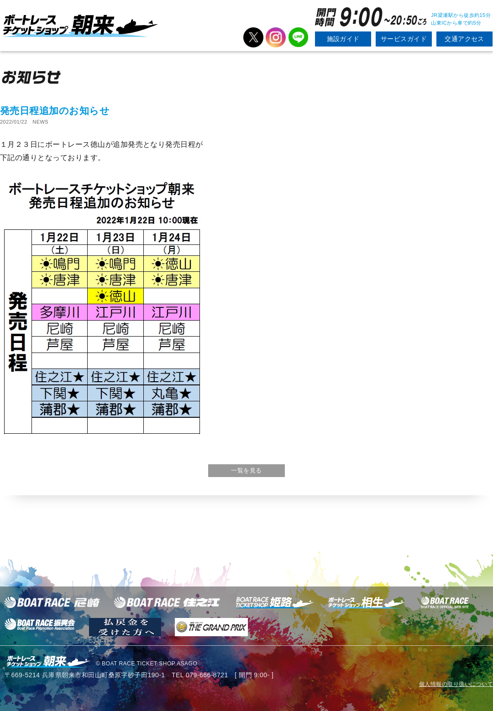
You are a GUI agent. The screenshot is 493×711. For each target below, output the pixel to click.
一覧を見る (246, 470)
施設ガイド (343, 38)
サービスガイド (404, 38)
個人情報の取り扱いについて (456, 684)
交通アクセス (464, 38)
